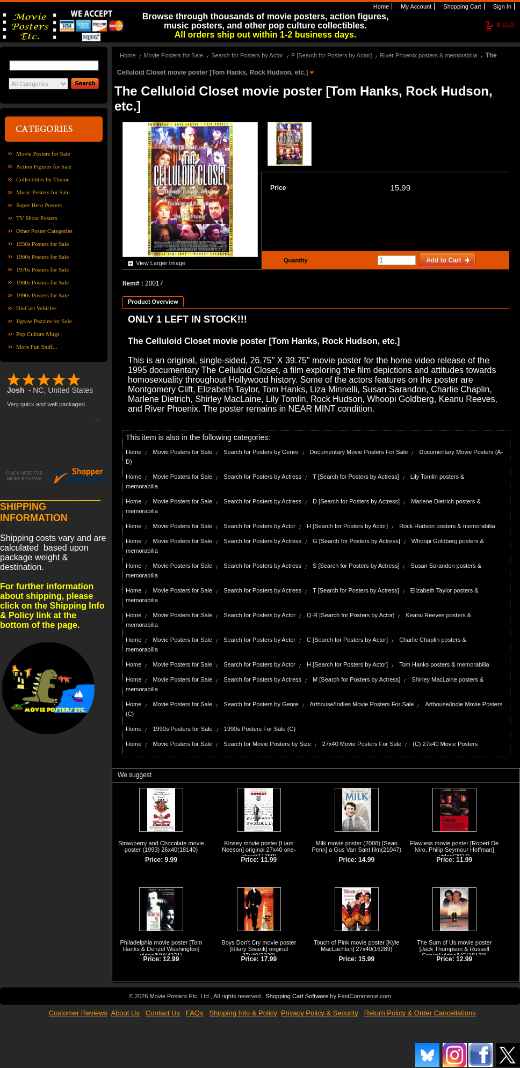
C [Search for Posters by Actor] (347, 640)
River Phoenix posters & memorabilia (428, 55)
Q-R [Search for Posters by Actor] (350, 615)
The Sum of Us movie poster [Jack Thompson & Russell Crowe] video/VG (454, 949)
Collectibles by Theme (42, 179)
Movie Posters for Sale (43, 153)
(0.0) (505, 24)
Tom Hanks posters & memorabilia (444, 664)
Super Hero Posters (39, 205)
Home (380, 6)
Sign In (501, 6)
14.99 (366, 860)
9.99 (171, 860)
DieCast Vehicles (36, 308)
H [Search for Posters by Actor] (347, 526)
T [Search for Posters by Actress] (356, 476)
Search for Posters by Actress (262, 476)
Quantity (294, 260)
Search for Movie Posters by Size (267, 744)
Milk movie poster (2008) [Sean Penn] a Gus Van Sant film (354, 846)
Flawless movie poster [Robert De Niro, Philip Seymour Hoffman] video (454, 849)
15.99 (400, 187)
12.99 (171, 959)
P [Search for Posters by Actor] (331, 55)
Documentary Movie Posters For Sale (359, 452)
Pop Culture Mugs (38, 334)
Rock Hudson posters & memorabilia (447, 526)
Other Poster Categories (44, 231)
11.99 (269, 860)
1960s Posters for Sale (42, 256)
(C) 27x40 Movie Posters (445, 744)
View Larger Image (160, 263)
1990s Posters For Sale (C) (259, 729)
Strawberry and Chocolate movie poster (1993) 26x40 (161, 846)
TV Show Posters (36, 218)
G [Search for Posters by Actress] (356, 541)
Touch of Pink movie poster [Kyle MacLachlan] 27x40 (357, 945)
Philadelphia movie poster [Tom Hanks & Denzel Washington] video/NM (161, 949)
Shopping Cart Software (296, 996)
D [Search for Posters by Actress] (356, 501)
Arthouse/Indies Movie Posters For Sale (362, 704)
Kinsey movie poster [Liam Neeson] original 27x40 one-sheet (259, 849)
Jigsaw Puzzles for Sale (44, 321)
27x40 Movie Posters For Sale (361, 744)
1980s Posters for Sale (42, 282)
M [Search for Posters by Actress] (356, 679)
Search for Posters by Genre (260, 452)
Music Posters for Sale (42, 192)
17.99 (269, 959)
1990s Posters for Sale (42, 295)
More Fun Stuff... (36, 346)
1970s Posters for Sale (42, 269)
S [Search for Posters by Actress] (356, 565)
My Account (415, 6)
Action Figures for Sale (43, 166)
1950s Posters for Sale (42, 243)
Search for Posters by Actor (247, 55)
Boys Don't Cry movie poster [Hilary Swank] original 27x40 (258, 949)
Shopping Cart (461, 6)
